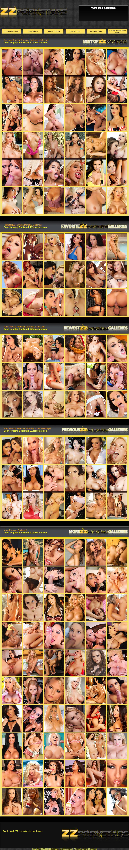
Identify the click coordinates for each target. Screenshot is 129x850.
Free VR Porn (75, 31)
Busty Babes (33, 31)
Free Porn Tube (96, 31)
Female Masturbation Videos (117, 31)
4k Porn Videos (54, 31)
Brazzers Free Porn (11, 31)
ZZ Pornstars (53, 849)
